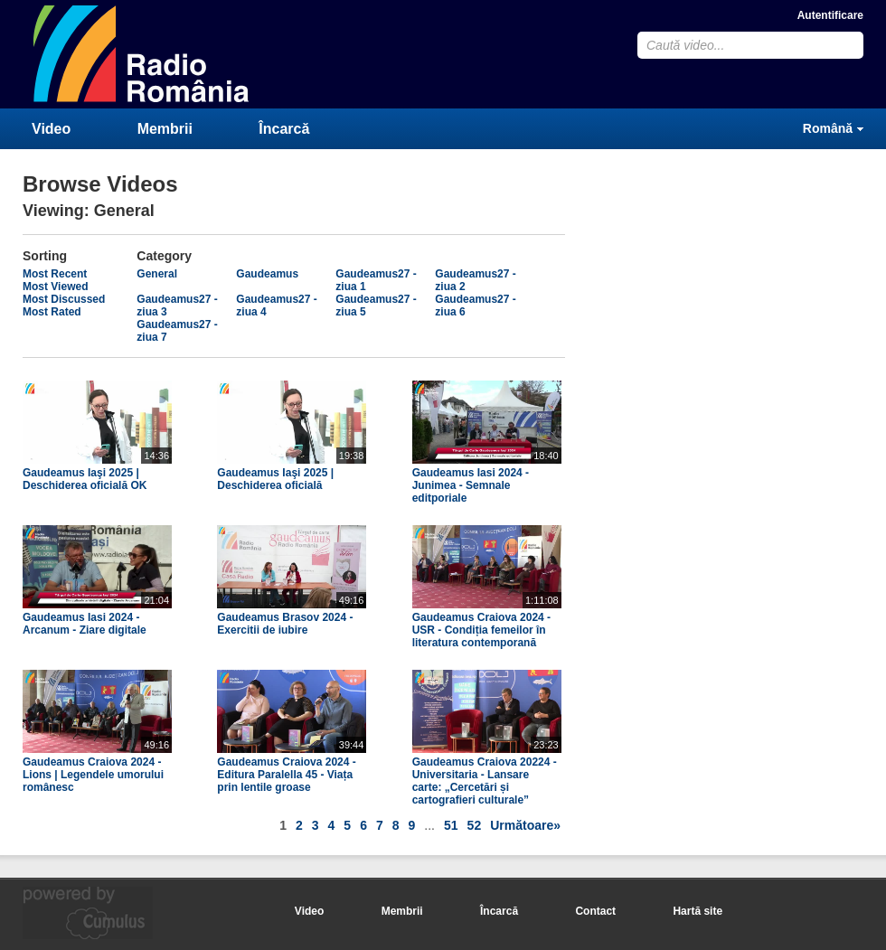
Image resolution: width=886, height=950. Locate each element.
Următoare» (525, 825)
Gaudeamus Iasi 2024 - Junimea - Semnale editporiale (470, 485)
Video (51, 128)
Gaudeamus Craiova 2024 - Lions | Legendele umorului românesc (93, 775)
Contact (595, 911)
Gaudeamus (267, 274)
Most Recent (55, 274)
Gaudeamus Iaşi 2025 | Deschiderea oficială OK (84, 479)
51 (451, 825)
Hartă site (697, 911)
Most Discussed (64, 299)
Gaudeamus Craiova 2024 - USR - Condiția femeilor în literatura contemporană (481, 630)
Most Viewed (55, 286)
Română (828, 128)
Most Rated (52, 312)
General (157, 274)
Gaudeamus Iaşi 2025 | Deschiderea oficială (275, 479)
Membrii (165, 128)
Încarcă (284, 128)
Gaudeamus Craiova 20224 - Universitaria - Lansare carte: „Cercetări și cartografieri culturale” (484, 781)
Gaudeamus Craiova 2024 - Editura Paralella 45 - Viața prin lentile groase (286, 775)
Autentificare (830, 15)
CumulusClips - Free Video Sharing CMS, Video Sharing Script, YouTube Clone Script (142, 53)
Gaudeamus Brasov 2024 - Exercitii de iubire (285, 623)
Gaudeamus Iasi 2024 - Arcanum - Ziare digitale (84, 623)
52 (474, 825)
